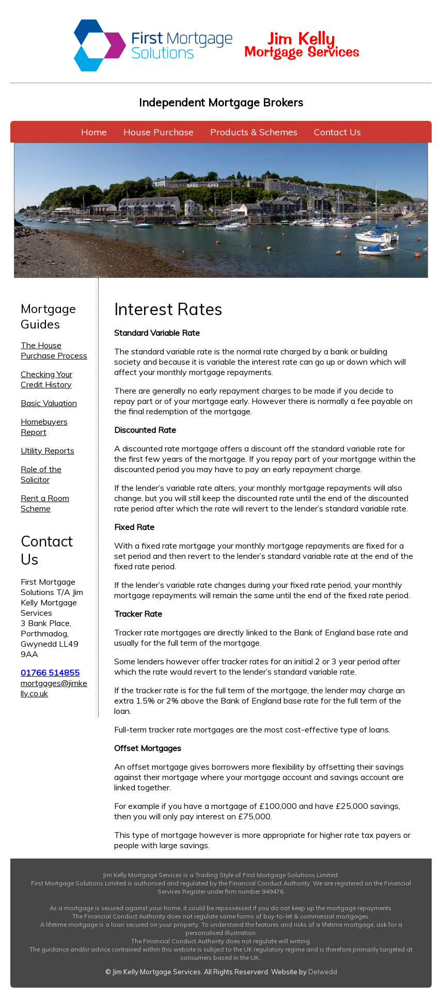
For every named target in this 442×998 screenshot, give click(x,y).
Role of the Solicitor (41, 474)
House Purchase (158, 131)
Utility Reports (47, 450)
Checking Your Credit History (46, 379)
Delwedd (322, 972)
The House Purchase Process (54, 350)
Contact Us (337, 131)
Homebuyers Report (44, 426)
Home (94, 131)
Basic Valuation (49, 403)
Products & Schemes (253, 131)
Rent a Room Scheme (45, 503)
